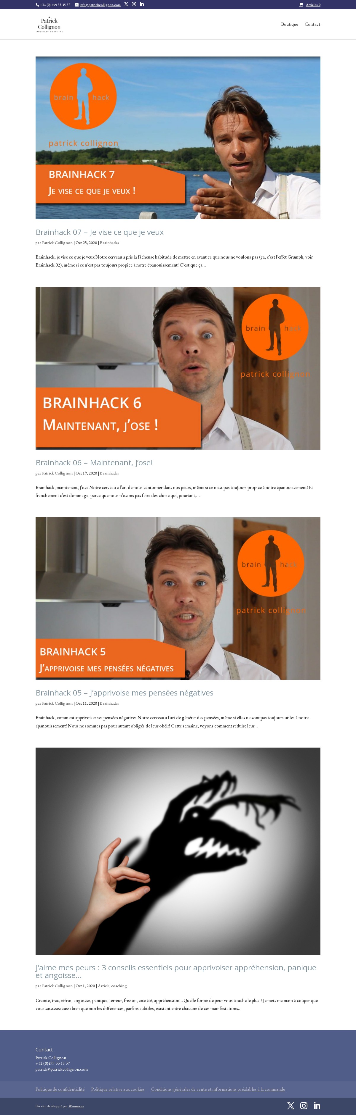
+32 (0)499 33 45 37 (53, 1063)
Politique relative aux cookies (118, 1089)
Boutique (289, 24)
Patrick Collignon (57, 242)
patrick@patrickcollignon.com (62, 1069)
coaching (119, 985)
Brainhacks (109, 242)
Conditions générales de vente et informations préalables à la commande (218, 1089)
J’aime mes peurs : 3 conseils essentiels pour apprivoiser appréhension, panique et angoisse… (176, 971)
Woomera (76, 1106)
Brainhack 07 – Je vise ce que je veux (100, 232)
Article (103, 985)
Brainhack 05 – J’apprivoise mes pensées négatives (124, 692)
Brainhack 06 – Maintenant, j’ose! (94, 462)
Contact (312, 24)
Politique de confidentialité (60, 1089)
